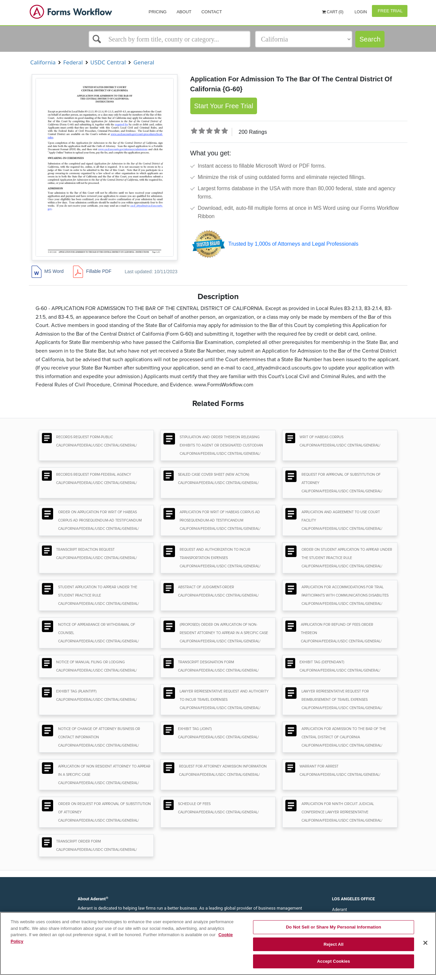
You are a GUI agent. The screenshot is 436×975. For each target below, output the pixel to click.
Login (360, 12)
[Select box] (170, 39)
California (43, 62)
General (144, 62)
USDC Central (108, 62)
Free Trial (390, 10)
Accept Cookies (333, 961)
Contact (211, 11)
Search (369, 39)
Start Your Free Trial (223, 106)
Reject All (333, 944)
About (184, 11)
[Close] (425, 942)
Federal (73, 62)
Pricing (158, 11)
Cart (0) (333, 12)
